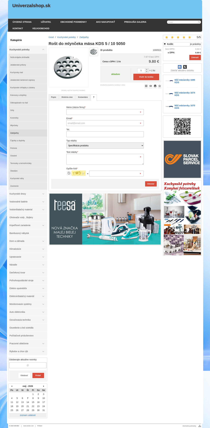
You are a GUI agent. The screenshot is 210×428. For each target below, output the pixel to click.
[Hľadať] (199, 22)
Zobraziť (195, 57)
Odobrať (24, 375)
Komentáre (83, 97)
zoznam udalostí (28, 415)
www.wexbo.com (28, 426)
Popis (53, 97)
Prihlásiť (39, 426)
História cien (67, 97)
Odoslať (150, 184)
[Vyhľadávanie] (184, 22)
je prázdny (195, 44)
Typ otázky (71, 140)
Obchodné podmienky (189, 426)
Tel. (68, 129)
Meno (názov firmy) (76, 107)
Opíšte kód (72, 168)
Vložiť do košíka (146, 77)
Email (69, 118)
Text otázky (72, 152)
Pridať (38, 375)
